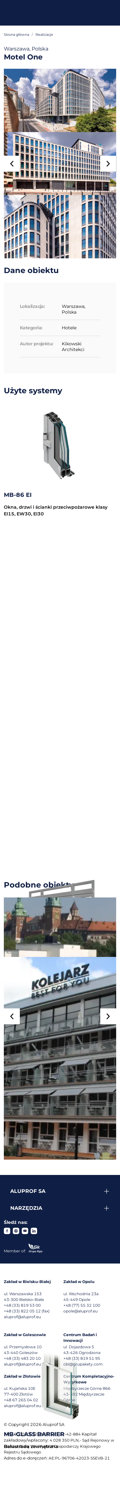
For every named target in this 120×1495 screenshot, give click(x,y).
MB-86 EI (18, 494)
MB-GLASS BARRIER (34, 1434)
